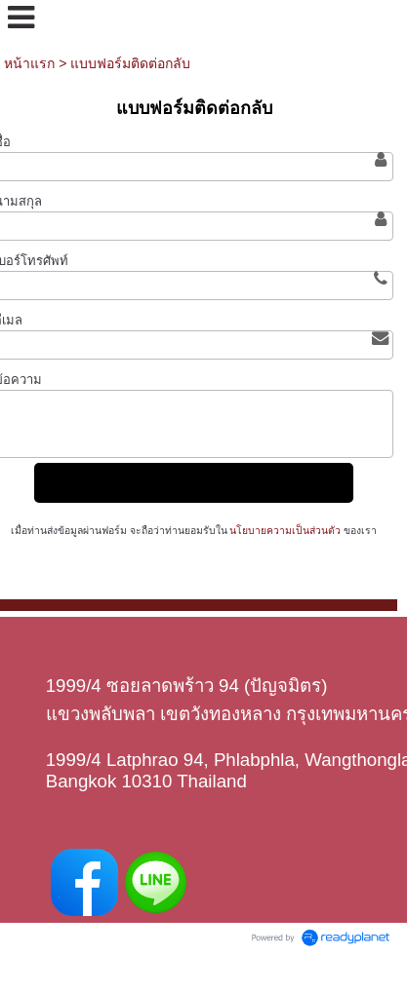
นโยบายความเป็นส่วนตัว (286, 530)
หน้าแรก (29, 63)
